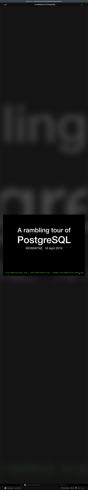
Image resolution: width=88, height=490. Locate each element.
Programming (65, 488)
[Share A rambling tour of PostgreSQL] (76, 488)
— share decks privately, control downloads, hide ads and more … (44, 1)
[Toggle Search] (81, 5)
